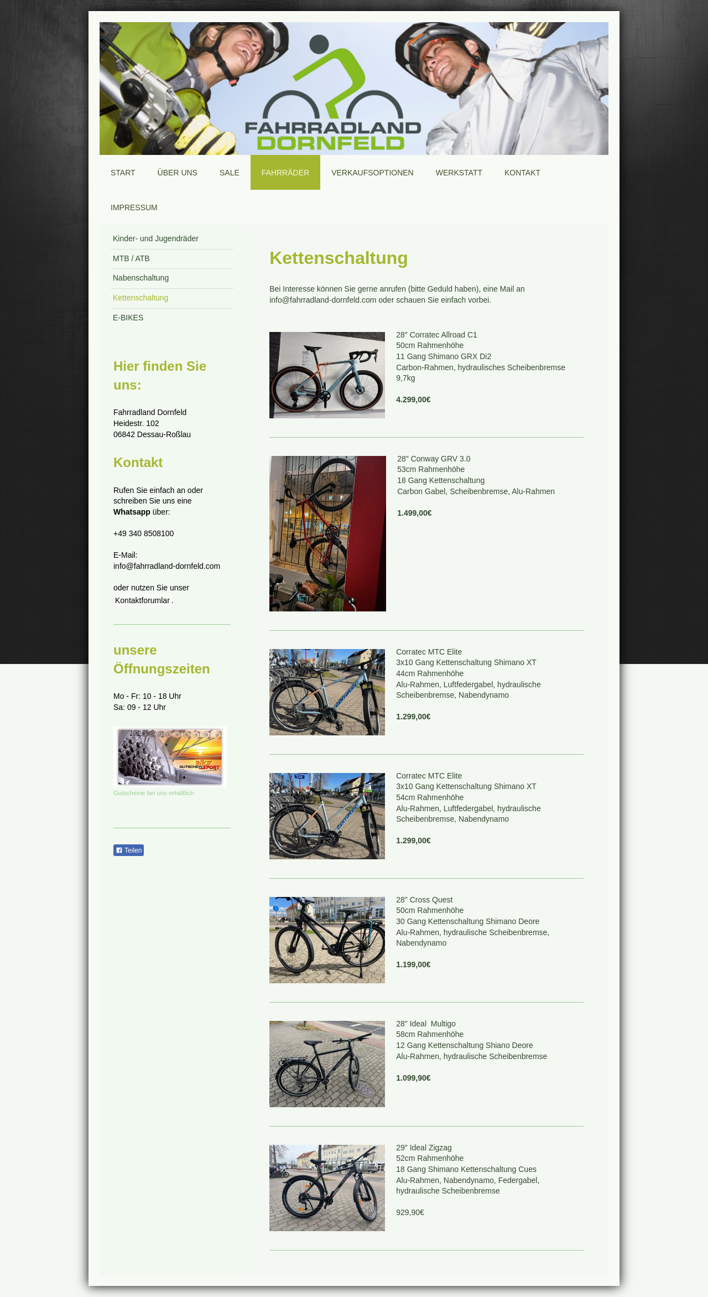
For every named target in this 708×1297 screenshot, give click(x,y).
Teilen (129, 850)
